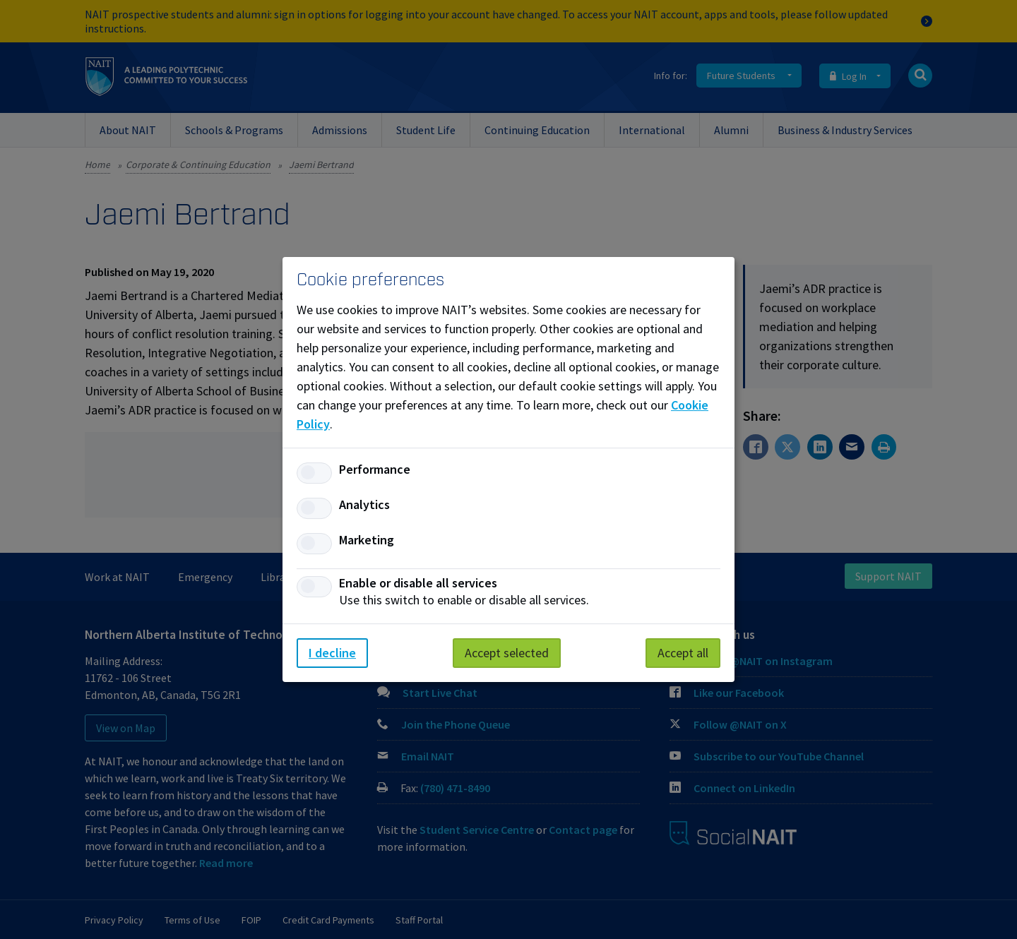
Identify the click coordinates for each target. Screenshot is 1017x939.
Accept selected (507, 653)
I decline (332, 653)
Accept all (683, 653)
